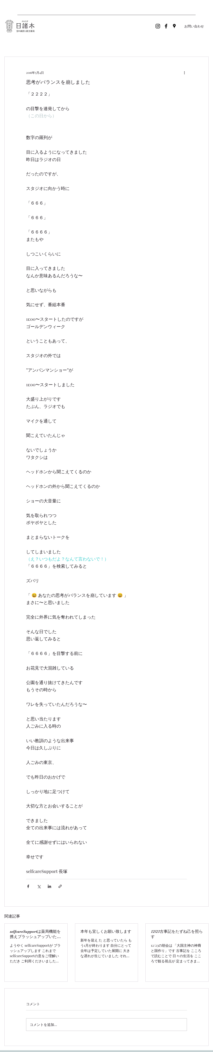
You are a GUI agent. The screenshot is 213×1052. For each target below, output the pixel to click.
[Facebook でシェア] (28, 886)
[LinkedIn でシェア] (49, 886)
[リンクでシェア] (60, 886)
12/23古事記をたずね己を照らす (177, 934)
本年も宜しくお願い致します (105, 931)
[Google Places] (174, 26)
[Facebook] (166, 26)
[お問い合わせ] (194, 26)
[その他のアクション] (184, 72)
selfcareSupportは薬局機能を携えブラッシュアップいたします (35, 934)
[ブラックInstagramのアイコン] (158, 26)
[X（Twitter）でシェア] (39, 886)
